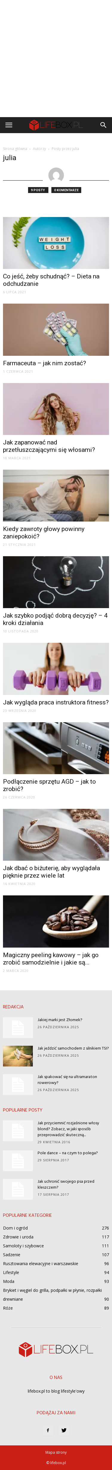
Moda (8, 1281)
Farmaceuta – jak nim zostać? (45, 363)
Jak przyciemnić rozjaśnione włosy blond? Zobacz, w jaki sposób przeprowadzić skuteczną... (68, 1129)
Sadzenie (11, 1254)
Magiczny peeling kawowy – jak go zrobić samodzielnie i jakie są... (51, 958)
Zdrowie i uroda (18, 1237)
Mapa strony (56, 1452)
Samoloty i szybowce (23, 1246)
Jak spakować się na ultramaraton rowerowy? (67, 1080)
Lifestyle (11, 1272)
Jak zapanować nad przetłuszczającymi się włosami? (49, 446)
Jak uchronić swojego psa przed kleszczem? (66, 1184)
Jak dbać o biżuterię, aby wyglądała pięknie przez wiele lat (51, 872)
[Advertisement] (56, 58)
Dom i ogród (15, 1228)
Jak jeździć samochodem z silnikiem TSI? (73, 1048)
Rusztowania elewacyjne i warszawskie (40, 1263)
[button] (103, 125)
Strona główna (15, 148)
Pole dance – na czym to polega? (68, 1153)
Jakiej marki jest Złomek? (60, 1020)
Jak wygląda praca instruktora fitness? (56, 702)
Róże (8, 1308)
